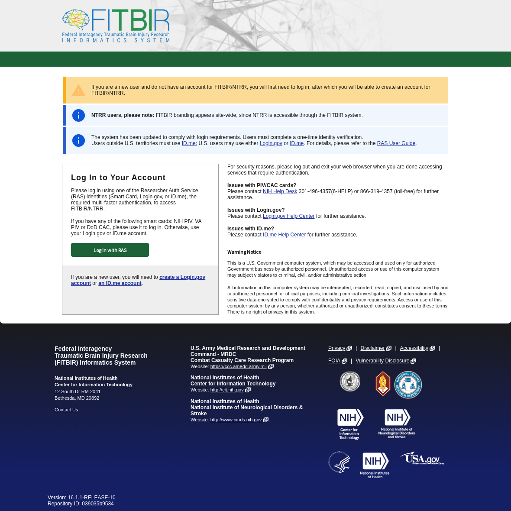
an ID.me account (119, 283)
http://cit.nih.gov (227, 389)
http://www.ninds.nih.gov (236, 419)
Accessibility (414, 348)
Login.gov (271, 143)
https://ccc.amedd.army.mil (238, 366)
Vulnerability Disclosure (382, 361)
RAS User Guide (396, 143)
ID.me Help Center (284, 235)
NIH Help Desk (280, 191)
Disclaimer (372, 348)
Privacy (336, 348)
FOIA (334, 361)
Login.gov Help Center (288, 216)
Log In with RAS (110, 250)
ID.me (189, 143)
